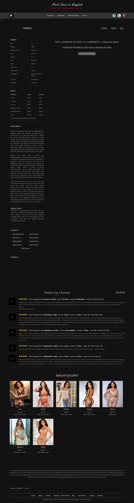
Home (33, 496)
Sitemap (100, 496)
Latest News (82, 496)
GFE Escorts (17, 238)
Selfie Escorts (17, 241)
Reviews (48, 496)
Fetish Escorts (34, 234)
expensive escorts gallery (32, 202)
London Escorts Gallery (87, 54)
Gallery (50, 15)
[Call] (119, 15)
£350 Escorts (25, 248)
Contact (92, 496)
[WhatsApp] (114, 15)
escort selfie (32, 181)
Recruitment (73, 15)
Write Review (120, 292)
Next (121, 28)
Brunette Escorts (18, 234)
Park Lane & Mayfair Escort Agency (68, 499)
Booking (61, 15)
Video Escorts (17, 245)
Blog (85, 15)
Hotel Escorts (33, 245)
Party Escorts (33, 238)
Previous (104, 28)
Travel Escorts (34, 241)
